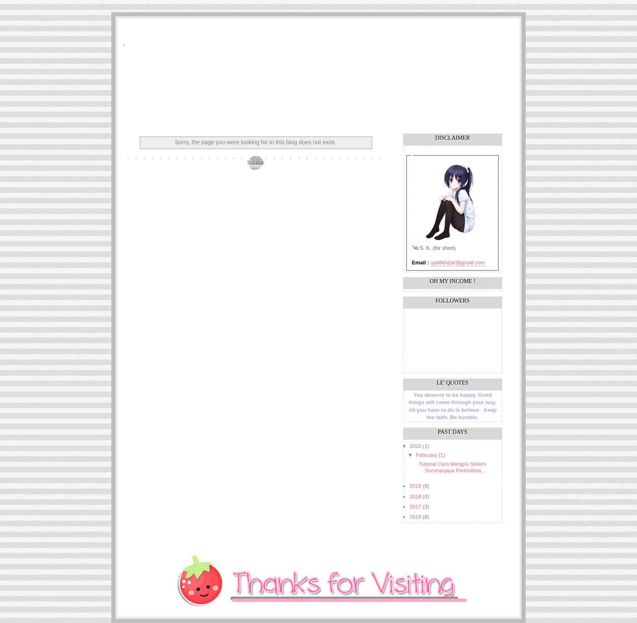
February (427, 455)
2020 (416, 446)
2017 (416, 507)
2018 (416, 496)
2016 (416, 517)
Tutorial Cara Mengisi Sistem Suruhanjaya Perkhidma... (452, 467)
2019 (416, 486)
